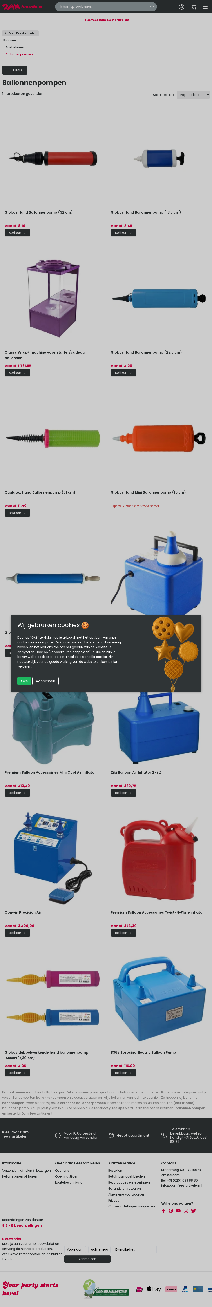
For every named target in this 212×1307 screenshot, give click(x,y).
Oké (24, 681)
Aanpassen (45, 681)
